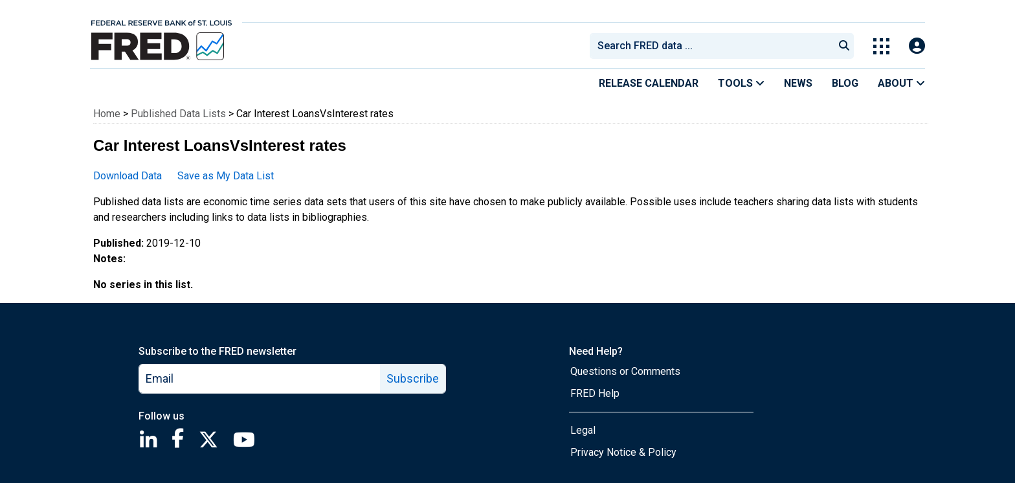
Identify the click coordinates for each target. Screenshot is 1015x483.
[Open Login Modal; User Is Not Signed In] (917, 46)
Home (106, 113)
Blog (845, 83)
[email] (260, 379)
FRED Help (594, 393)
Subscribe (412, 378)
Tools (741, 83)
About (901, 83)
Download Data (127, 176)
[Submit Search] (844, 46)
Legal (583, 430)
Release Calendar (648, 83)
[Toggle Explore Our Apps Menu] (881, 46)
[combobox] (710, 46)
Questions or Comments (625, 371)
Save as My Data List (225, 176)
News (798, 83)
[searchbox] (714, 46)
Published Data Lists (178, 113)
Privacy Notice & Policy (623, 452)
